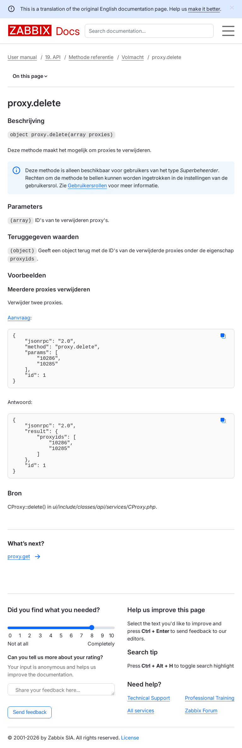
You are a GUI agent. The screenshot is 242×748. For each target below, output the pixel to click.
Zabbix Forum (201, 710)
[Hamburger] (228, 31)
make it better (204, 9)
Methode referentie (91, 57)
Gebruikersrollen (87, 185)
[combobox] (150, 31)
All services (140, 710)
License (130, 737)
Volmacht (133, 57)
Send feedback (30, 712)
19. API (52, 57)
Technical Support (148, 698)
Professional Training (209, 698)
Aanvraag (19, 315)
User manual (22, 57)
